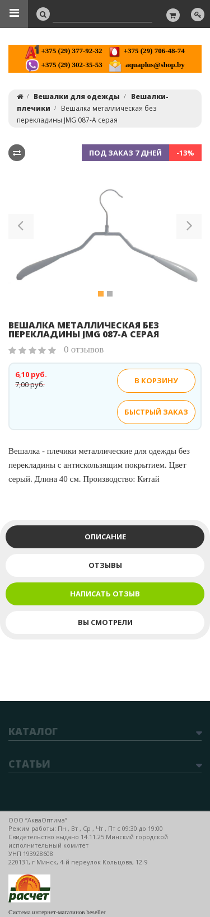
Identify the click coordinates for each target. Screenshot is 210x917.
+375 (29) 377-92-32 (63, 50)
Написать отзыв (105, 594)
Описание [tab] (105, 537)
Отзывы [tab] (105, 565)
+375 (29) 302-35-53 (63, 64)
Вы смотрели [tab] (105, 622)
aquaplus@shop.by (146, 64)
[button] (21, 228)
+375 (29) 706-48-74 (146, 50)
